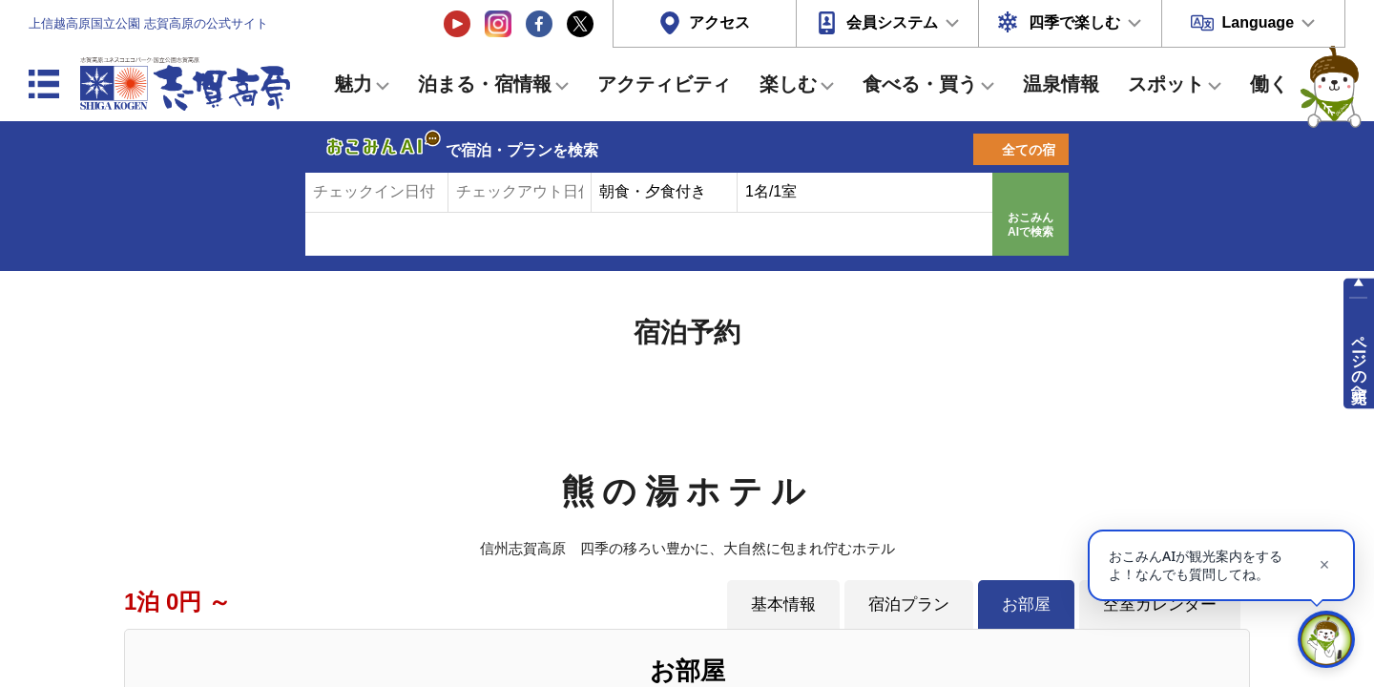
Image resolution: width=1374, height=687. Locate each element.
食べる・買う (920, 83)
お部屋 (1026, 604)
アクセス (719, 22)
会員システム (892, 22)
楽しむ (788, 83)
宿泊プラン (908, 604)
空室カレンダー (1160, 604)
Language (1257, 22)
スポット (1166, 83)
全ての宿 (1028, 149)
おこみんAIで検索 (1030, 225)
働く (1269, 83)
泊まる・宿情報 (485, 83)
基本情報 (783, 604)
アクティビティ (664, 83)
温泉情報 (1061, 83)
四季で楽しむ (1074, 22)
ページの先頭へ (1359, 360)
